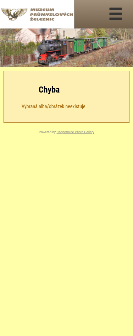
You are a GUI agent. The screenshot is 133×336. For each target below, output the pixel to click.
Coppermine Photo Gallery (75, 132)
